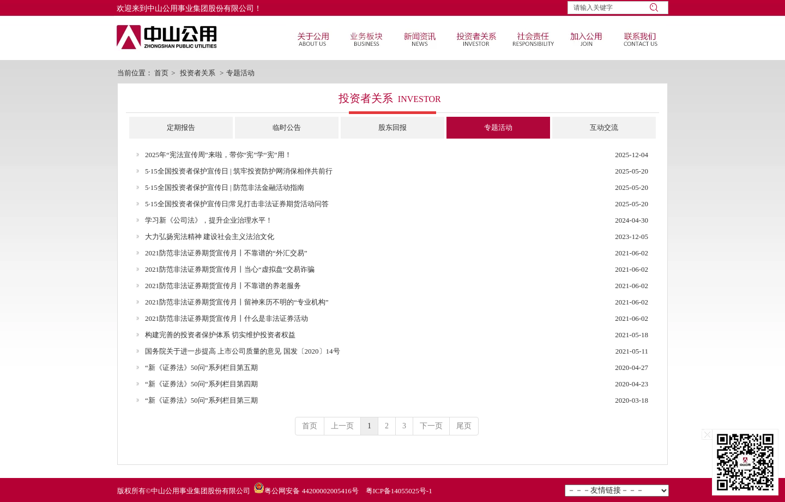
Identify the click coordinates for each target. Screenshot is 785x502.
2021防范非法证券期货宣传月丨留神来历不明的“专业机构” (237, 302)
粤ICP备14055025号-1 (399, 491)
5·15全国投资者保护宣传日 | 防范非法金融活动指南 (224, 187)
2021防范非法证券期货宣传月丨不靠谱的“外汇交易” (226, 253)
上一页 (342, 426)
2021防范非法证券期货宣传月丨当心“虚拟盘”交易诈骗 (230, 269)
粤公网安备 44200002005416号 (311, 491)
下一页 (431, 426)
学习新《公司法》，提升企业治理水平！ (209, 220)
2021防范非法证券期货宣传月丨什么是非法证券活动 (226, 318)
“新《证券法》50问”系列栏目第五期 (201, 367)
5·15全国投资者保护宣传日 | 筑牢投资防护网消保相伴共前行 (239, 171)
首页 (161, 73)
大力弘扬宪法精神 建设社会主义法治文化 (209, 236)
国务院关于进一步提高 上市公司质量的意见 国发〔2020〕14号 (242, 351)
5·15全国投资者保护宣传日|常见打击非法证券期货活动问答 (237, 204)
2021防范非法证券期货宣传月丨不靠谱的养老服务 (223, 286)
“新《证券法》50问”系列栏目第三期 (201, 400)
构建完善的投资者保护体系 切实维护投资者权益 (220, 335)
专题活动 (240, 73)
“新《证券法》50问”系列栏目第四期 (201, 384)
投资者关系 (197, 73)
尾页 (464, 426)
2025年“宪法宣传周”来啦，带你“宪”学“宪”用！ (218, 155)
